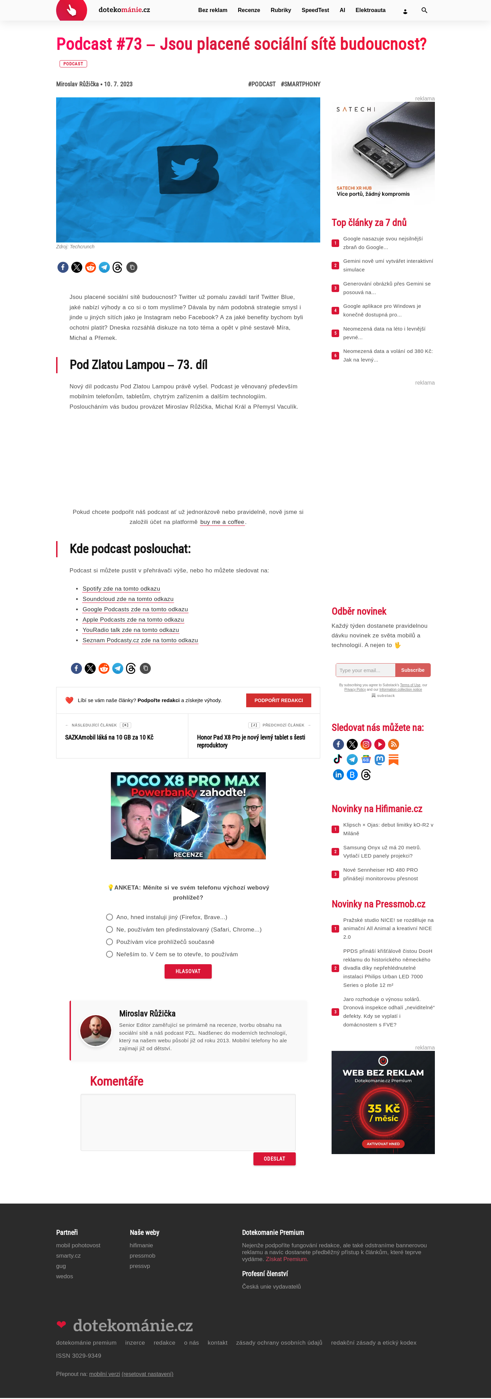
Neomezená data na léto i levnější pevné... (384, 333)
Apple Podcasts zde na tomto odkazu (133, 619)
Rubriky (281, 10)
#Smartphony (300, 84)
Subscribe (413, 670)
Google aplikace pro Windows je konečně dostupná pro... (382, 310)
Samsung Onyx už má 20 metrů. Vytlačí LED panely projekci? (382, 851)
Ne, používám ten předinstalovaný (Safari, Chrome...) (189, 930)
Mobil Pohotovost (78, 1246)
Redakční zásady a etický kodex (374, 1344)
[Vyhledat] (424, 10)
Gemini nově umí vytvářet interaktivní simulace (388, 265)
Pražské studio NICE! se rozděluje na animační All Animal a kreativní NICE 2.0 (388, 928)
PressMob (143, 1256)
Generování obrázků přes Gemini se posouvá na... (387, 288)
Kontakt (218, 1344)
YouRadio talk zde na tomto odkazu (131, 630)
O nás (191, 1344)
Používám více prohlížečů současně (165, 943)
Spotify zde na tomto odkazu (121, 588)
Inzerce (135, 1344)
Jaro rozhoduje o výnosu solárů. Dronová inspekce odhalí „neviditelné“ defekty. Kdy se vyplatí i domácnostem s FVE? (389, 1011)
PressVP (140, 1267)
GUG (61, 1267)
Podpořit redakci (278, 700)
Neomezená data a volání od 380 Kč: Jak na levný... (388, 355)
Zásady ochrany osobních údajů (279, 1344)
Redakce (164, 1344)
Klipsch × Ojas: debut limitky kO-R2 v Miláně (388, 829)
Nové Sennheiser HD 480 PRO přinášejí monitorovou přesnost (380, 874)
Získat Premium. (287, 1260)
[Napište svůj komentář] (188, 1123)
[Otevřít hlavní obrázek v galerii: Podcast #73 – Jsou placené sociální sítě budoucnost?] (188, 170)
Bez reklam (213, 10)
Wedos (64, 1277)
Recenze (249, 10)
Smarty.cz (68, 1256)
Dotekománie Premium (86, 1344)
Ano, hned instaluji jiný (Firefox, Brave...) (172, 918)
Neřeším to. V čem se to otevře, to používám (177, 955)
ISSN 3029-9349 (78, 1357)
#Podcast (262, 84)
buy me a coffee (222, 522)
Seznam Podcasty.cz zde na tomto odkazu (140, 640)
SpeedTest (315, 10)
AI (342, 10)
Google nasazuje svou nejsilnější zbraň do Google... (383, 243)
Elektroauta (371, 10)
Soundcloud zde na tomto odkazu (128, 599)
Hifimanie (141, 1246)
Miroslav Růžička (77, 84)
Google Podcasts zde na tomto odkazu (135, 609)
